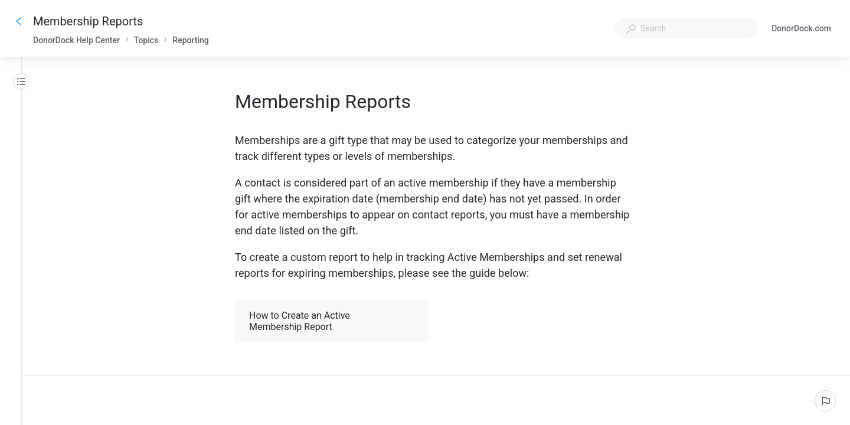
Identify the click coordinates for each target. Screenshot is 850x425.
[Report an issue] (825, 400)
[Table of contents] (21, 81)
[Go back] (19, 21)
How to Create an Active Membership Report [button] (332, 321)
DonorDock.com (801, 29)
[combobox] (685, 28)
